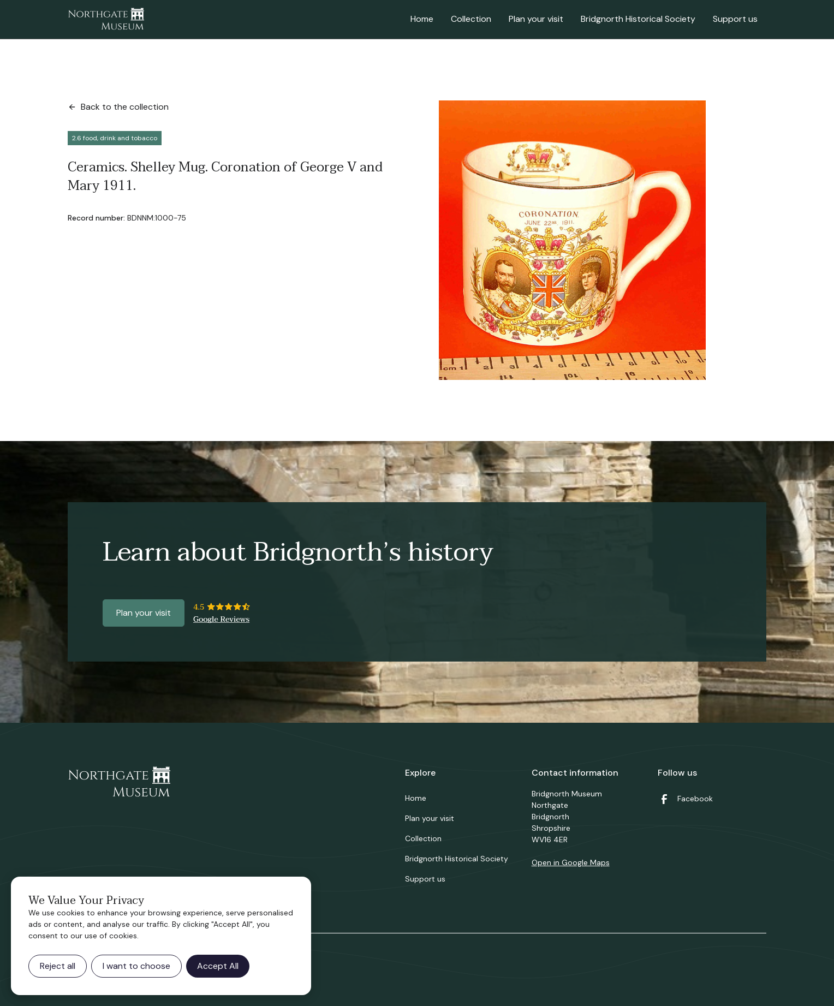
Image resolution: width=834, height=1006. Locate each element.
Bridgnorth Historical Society (638, 19)
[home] (106, 20)
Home (421, 19)
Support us (735, 19)
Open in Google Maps (571, 862)
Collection (471, 19)
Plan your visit (536, 19)
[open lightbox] (572, 240)
